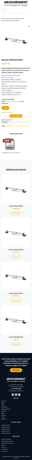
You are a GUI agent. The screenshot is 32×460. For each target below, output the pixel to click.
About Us (3, 447)
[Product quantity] (4, 116)
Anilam (3, 403)
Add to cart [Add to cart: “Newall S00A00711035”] (16, 300)
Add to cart (16, 116)
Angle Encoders (5, 425)
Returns (3, 445)
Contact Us (4, 449)
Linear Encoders (13, 122)
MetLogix (3, 411)
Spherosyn (27, 126)
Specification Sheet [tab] (16, 134)
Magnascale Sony (6, 409)
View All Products (5, 433)
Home (2, 18)
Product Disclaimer (6, 439)
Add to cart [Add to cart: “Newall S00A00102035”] (16, 344)
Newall (21, 126)
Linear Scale (15, 126)
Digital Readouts (5, 429)
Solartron (3, 419)
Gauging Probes (5, 427)
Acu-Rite (3, 401)
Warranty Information (7, 441)
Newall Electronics (10, 18)
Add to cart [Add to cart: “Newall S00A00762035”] (16, 257)
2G (6, 126)
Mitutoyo (3, 415)
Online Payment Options (7, 443)
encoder (9, 126)
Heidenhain (4, 407)
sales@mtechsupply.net (13, 101)
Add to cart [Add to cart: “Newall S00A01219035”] (16, 213)
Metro (3, 413)
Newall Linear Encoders (7, 124)
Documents (4, 451)
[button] (29, 26)
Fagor (2, 405)
